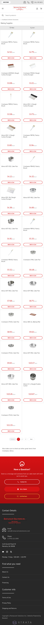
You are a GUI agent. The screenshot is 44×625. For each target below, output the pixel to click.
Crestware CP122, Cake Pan (10, 353)
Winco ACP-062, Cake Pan (31, 197)
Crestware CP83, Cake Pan (31, 259)
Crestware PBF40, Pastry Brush (31, 229)
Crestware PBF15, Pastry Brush (9, 43)
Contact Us (22, 482)
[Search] (22, 15)
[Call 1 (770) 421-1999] (28, 2)
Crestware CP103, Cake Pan (10, 322)
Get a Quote (22, 489)
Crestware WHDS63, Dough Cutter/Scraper (10, 74)
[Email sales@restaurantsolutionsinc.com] (25, 2)
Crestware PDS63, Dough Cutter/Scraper (31, 74)
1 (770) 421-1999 (13, 538)
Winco (11, 451)
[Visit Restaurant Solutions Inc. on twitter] (11, 552)
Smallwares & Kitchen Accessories (10, 19)
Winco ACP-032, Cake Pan (9, 166)
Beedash (5, 618)
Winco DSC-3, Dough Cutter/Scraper (8, 136)
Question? (6, 2)
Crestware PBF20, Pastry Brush (31, 43)
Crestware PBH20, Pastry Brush (31, 167)
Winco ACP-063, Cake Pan (9, 291)
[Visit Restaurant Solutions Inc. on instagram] (7, 552)
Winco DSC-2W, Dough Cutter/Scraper (8, 198)
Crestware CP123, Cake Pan (10, 415)
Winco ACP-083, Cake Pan (9, 384)
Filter (12, 28)
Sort (32, 28)
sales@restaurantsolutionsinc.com (19, 531)
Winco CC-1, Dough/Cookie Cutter (32, 385)
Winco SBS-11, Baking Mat (31, 322)
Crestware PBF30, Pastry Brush (31, 136)
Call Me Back (37, 2)
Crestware (5, 451)
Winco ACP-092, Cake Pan (31, 353)
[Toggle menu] (3, 8)
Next (31, 439)
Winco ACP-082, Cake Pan (31, 291)
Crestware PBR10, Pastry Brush (9, 105)
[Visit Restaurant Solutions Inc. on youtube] (3, 552)
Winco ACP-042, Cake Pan (9, 228)
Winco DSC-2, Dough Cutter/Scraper (29, 105)
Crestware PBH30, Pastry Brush (9, 260)
